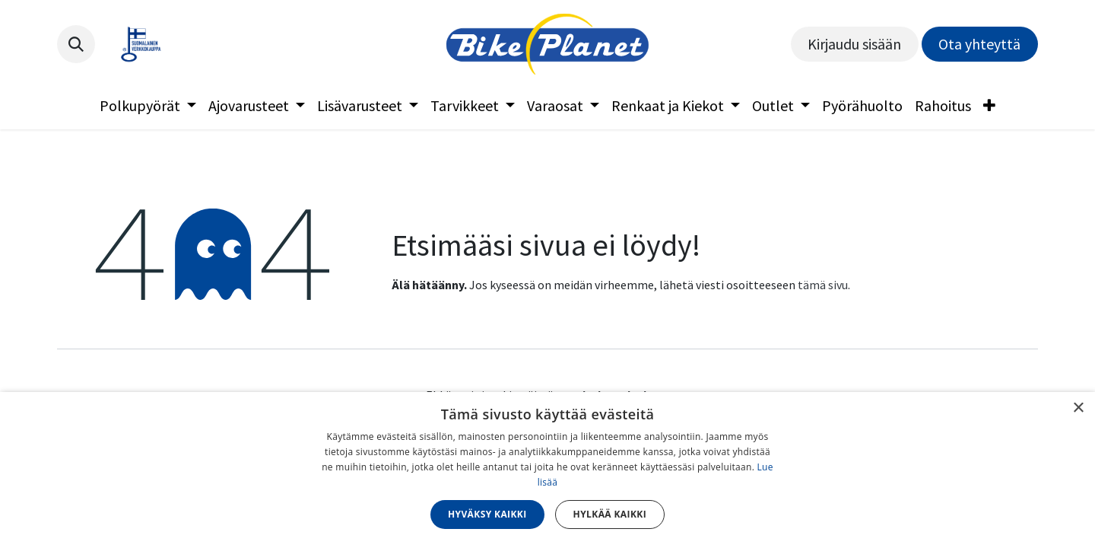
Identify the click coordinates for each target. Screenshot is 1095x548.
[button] (76, 44)
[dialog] (547, 470)
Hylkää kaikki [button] (609, 514)
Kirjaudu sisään (854, 43)
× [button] (1078, 408)
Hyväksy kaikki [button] (487, 514)
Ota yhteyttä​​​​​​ (979, 43)
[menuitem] (148, 105)
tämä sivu (823, 284)
